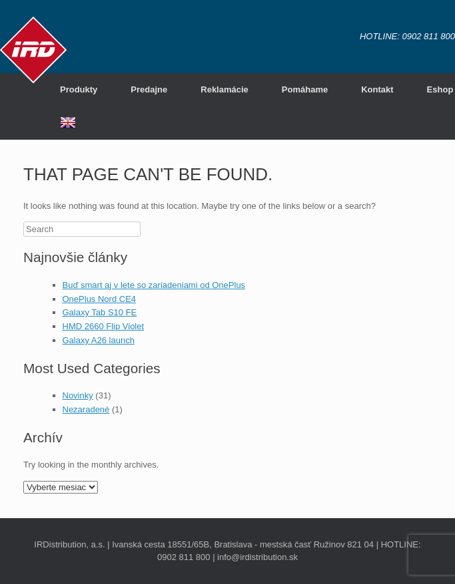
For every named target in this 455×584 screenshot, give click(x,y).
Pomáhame (305, 89)
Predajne (149, 89)
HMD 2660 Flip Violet (104, 326)
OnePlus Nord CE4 (100, 299)
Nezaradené (86, 409)
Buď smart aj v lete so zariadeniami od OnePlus (154, 285)
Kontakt (377, 89)
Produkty (78, 89)
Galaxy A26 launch (99, 340)
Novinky (78, 395)
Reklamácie (224, 89)
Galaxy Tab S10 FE (100, 312)
